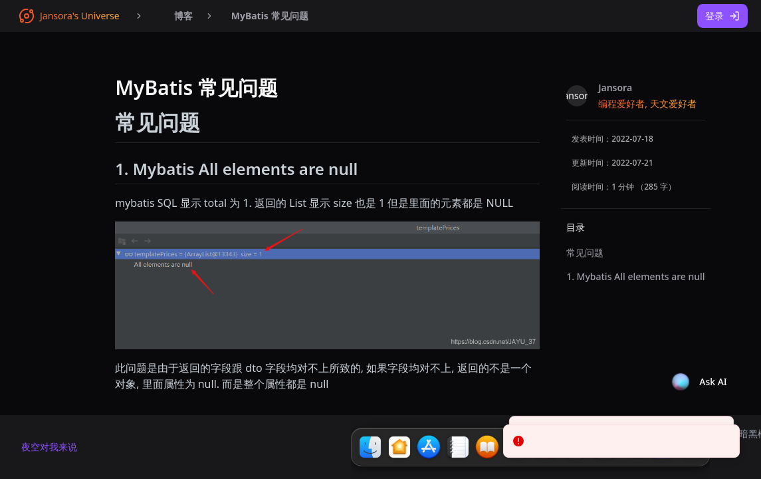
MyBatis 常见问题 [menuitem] (269, 15)
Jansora (615, 87)
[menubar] (174, 16)
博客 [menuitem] (174, 16)
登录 (722, 15)
